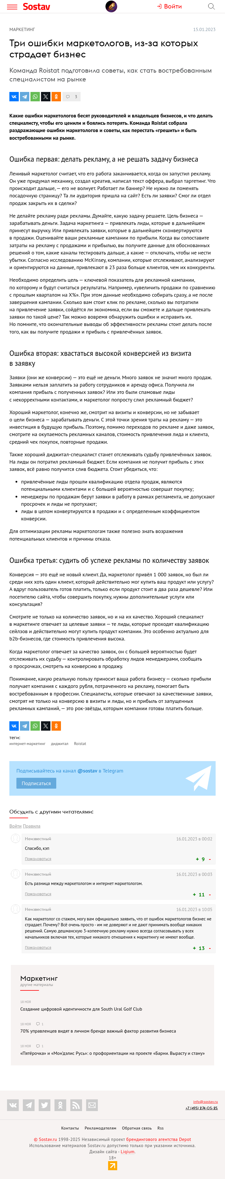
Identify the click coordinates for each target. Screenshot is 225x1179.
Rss (161, 1128)
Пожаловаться (38, 858)
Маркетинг (39, 978)
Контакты (70, 1128)
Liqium (127, 1151)
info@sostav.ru (205, 1101)
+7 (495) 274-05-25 (201, 1108)
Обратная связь (137, 1128)
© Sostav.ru (45, 1139)
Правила (31, 826)
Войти (15, 826)
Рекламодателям (100, 1128)
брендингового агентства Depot (158, 1139)
